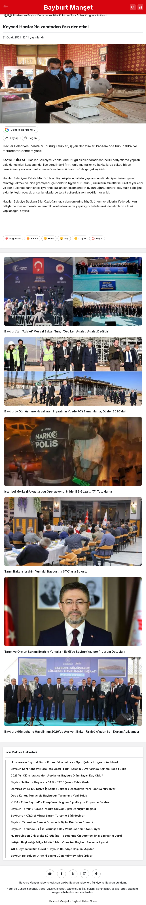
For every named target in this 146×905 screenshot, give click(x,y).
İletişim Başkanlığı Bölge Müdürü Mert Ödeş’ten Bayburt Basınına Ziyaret (59, 842)
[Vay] (64, 238)
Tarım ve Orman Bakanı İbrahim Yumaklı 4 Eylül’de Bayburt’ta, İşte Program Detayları (64, 651)
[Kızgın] (97, 238)
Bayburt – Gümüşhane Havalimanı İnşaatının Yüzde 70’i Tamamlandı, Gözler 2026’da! (65, 411)
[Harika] (32, 238)
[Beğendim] (13, 238)
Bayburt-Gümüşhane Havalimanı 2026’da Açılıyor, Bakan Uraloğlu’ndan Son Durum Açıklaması (71, 731)
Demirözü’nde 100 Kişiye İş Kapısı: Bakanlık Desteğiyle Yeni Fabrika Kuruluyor (63, 789)
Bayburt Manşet (68, 7)
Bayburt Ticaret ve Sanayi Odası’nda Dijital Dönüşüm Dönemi (52, 822)
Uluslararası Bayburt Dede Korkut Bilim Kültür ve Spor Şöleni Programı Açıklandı (65, 762)
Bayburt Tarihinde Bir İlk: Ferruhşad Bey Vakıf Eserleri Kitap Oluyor (55, 829)
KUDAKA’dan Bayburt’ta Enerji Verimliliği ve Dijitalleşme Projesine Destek (60, 802)
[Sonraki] (10, 15)
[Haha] (48, 238)
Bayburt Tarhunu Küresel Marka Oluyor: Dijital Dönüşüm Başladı (53, 809)
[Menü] (6, 7)
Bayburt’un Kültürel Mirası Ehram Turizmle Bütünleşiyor (47, 815)
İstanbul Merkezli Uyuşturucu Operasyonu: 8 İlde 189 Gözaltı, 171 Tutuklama (58, 491)
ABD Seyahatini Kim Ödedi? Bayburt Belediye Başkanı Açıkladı (53, 849)
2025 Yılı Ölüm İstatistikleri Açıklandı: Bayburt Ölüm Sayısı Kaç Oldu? (57, 775)
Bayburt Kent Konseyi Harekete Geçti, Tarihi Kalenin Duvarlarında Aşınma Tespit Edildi (69, 769)
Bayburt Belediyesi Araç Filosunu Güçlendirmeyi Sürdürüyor (51, 855)
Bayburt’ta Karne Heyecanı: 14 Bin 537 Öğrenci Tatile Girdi (50, 782)
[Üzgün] (80, 238)
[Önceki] (6, 15)
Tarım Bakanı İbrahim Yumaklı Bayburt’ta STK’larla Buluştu (46, 571)
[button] (140, 7)
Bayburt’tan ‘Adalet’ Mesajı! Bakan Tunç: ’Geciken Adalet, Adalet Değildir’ (56, 331)
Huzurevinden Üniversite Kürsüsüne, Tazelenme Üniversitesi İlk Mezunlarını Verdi (66, 835)
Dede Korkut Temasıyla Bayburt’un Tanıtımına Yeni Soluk (49, 795)
